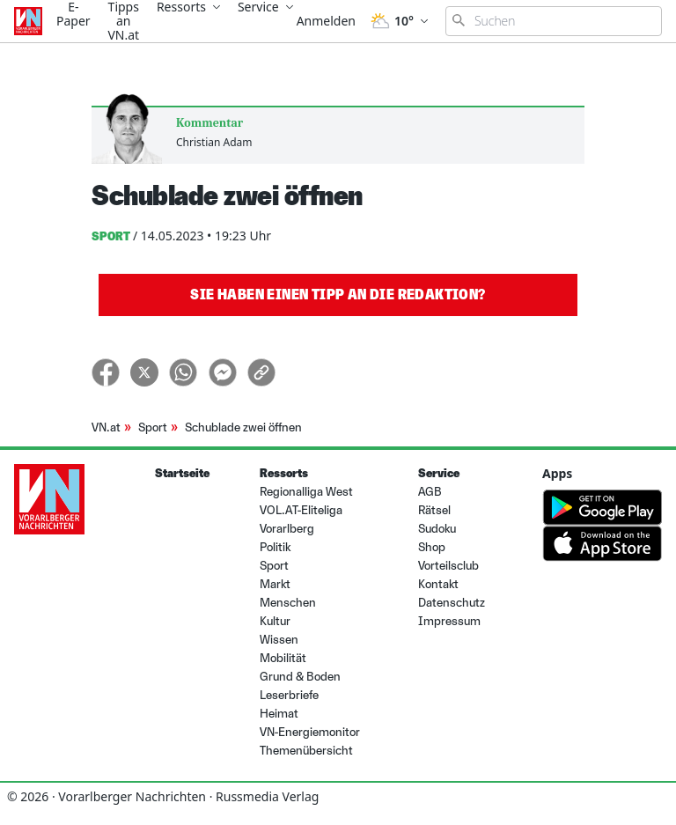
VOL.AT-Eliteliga (301, 510)
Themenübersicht (306, 750)
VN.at (106, 427)
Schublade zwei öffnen (243, 427)
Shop (431, 547)
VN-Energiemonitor (310, 732)
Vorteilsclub (448, 565)
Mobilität (283, 658)
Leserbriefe (289, 695)
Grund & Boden (300, 676)
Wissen (279, 639)
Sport (152, 427)
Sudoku (437, 528)
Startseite (182, 473)
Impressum (449, 621)
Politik (275, 547)
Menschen (288, 602)
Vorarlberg (287, 528)
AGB (430, 491)
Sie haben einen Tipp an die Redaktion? (337, 294)
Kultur (275, 621)
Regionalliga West (306, 491)
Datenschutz (451, 602)
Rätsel (434, 510)
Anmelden (326, 20)
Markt (275, 584)
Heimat (279, 713)
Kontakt (438, 584)
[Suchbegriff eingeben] (553, 21)
